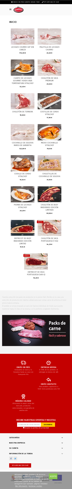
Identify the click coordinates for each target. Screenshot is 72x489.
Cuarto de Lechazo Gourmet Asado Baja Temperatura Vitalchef (23, 80)
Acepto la (36, 428)
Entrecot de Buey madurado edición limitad (22, 241)
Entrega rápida (48, 367)
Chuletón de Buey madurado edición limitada (49, 207)
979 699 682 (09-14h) (20, 465)
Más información (21, 486)
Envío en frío (23, 367)
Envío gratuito (48, 384)
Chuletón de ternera (22, 112)
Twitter (15, 458)
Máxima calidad (23, 401)
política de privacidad (41, 428)
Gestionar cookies (35, 486)
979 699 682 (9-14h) (51, 2)
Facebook (11, 458)
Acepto (53, 476)
